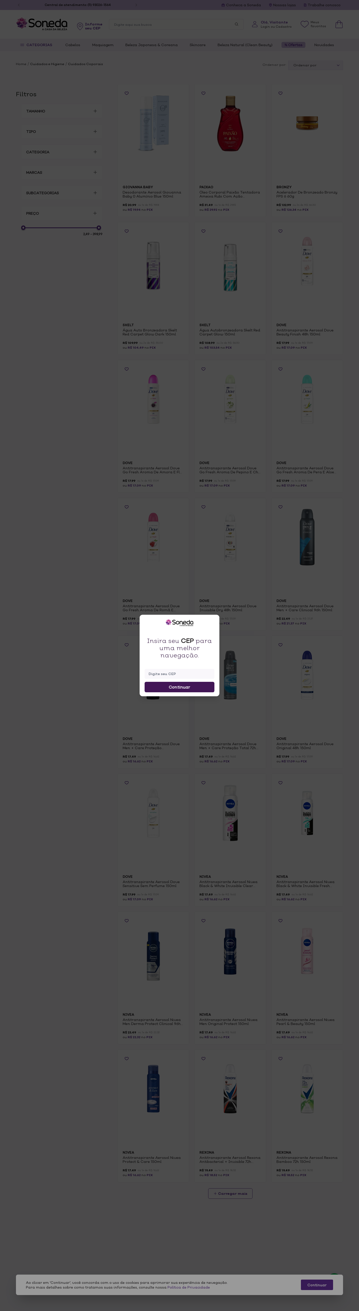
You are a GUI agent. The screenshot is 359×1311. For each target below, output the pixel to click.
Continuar (179, 687)
